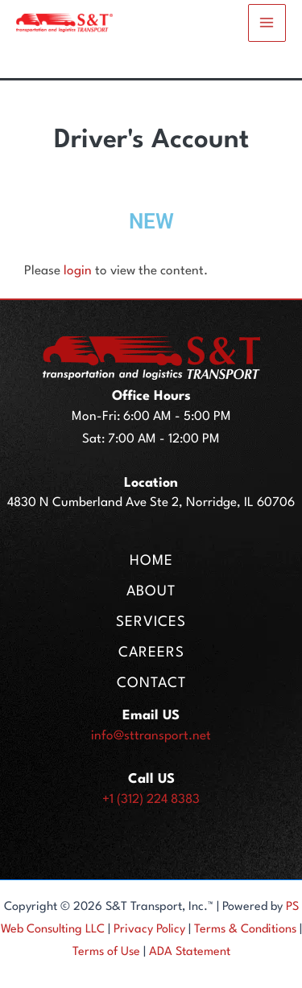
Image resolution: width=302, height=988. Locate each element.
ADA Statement (189, 952)
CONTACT (151, 683)
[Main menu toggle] (267, 23)
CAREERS (151, 653)
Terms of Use (106, 952)
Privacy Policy (149, 930)
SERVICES (151, 622)
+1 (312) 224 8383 (151, 799)
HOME (151, 561)
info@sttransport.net (151, 736)
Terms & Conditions (245, 930)
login (78, 271)
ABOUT (151, 592)
